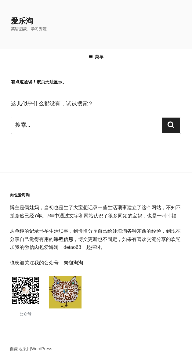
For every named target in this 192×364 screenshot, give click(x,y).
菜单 (96, 56)
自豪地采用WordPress (31, 348)
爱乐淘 (22, 21)
